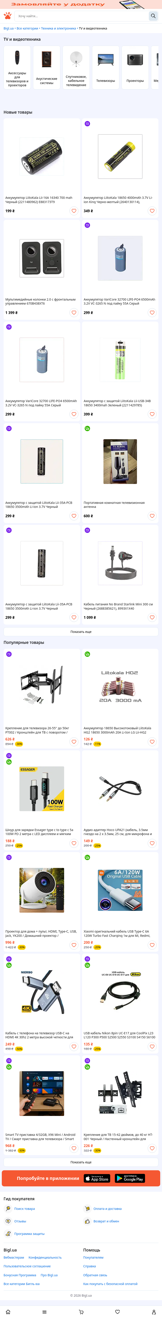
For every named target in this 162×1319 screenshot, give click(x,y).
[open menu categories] (44, 1312)
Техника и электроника (58, 28)
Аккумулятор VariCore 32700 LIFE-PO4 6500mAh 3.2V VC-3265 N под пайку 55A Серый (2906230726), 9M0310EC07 (41, 403)
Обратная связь (95, 1275)
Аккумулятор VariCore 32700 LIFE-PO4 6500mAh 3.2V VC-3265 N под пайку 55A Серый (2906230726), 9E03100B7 (119, 301)
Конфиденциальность (45, 1257)
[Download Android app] (130, 1178)
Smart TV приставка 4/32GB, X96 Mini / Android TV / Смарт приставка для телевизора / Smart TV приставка (40, 1137)
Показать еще (81, 632)
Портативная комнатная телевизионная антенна (114, 505)
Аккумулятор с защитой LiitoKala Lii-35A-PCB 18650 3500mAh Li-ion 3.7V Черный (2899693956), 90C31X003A (38, 606)
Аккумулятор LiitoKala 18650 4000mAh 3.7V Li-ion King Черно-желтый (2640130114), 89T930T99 (118, 200)
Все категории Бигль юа (22, 1284)
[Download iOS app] (97, 1178)
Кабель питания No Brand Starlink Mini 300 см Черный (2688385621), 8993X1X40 (118, 606)
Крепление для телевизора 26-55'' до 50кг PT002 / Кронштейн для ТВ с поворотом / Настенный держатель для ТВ (37, 730)
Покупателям (93, 1257)
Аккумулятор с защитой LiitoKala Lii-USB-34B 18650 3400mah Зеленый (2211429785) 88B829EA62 (117, 403)
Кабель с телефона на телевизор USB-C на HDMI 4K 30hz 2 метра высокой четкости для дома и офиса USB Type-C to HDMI (39, 1035)
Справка (89, 1266)
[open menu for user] (153, 1312)
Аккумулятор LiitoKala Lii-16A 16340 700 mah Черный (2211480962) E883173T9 (38, 200)
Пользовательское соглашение (27, 1266)
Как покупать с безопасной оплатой (110, 1284)
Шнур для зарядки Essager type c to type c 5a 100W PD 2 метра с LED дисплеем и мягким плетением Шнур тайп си (39, 832)
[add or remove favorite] (73, 210)
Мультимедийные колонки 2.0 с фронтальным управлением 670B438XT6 (40, 301)
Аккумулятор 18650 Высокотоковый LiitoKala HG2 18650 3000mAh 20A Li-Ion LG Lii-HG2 (117, 730)
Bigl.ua (9, 28)
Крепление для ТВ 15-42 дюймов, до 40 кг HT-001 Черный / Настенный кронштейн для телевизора (118, 1137)
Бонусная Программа (20, 1275)
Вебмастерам (14, 1257)
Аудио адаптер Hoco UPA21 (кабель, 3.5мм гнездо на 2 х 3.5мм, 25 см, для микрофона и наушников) (118, 832)
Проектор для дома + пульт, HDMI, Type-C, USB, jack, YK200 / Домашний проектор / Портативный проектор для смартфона (41, 933)
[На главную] (8, 18)
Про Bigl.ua (49, 1275)
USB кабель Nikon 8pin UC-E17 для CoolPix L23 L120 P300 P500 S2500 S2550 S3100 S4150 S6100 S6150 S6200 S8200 (119, 1035)
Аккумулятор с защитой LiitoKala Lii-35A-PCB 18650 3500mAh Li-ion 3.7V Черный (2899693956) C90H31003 (38, 505)
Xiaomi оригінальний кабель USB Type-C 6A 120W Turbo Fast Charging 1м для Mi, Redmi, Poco (117, 933)
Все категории (27, 28)
